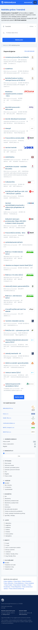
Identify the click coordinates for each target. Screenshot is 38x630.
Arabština (7, 527)
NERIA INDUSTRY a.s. (8, 408)
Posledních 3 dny (8, 567)
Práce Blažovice (19, 583)
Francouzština (8, 534)
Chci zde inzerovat (29, 51)
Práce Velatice (8, 581)
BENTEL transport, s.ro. (8, 427)
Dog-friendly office (10, 556)
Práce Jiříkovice (8, 583)
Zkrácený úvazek (8, 465)
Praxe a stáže (7, 476)
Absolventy (7, 498)
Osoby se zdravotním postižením (12, 511)
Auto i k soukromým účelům (12, 547)
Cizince (6, 505)
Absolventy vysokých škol (10, 503)
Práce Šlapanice (16, 587)
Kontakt (3, 608)
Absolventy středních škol (10, 500)
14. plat (6, 545)
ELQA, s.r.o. (5, 414)
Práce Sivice (17, 581)
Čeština (7, 529)
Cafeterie (7, 552)
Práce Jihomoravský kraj (16, 588)
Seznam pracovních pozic (8, 611)
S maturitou (7, 487)
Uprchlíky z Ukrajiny (9, 515)
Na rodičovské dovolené (10, 509)
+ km (31, 26)
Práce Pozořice (26, 581)
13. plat (6, 543)
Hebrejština (7, 536)
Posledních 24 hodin (9, 565)
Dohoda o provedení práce (11, 467)
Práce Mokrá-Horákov (20, 585)
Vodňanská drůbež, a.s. (9, 423)
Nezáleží (6, 483)
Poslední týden (8, 569)
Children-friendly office (11, 554)
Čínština (7, 531)
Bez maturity (7, 485)
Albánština (7, 523)
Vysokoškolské (7, 489)
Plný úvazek (7, 463)
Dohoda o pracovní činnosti (11, 469)
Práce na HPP (6, 441)
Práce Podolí (8, 585)
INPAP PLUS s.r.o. (7, 432)
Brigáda (5, 446)
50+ (5, 496)
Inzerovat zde (28, 2)
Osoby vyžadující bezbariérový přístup (14, 513)
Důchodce (6, 507)
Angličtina (7, 525)
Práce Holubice (29, 583)
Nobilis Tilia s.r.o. (7, 418)
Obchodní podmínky (6, 606)
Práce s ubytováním (8, 444)
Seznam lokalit (23, 611)
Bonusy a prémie (9, 549)
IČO (5, 472)
